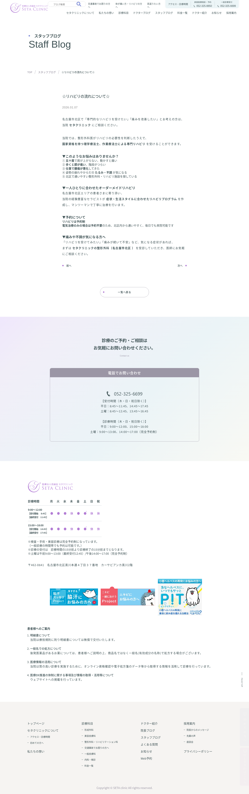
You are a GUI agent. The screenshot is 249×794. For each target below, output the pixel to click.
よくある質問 (149, 744)
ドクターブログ (142, 13)
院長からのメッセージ (198, 729)
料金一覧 (182, 13)
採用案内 (231, 13)
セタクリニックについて (80, 13)
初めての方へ (37, 742)
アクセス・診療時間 (40, 736)
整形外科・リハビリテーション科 (101, 741)
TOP (29, 72)
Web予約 (146, 758)
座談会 (190, 741)
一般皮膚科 (90, 753)
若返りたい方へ (154, 5)
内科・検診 (90, 759)
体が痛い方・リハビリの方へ (128, 5)
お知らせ (217, 13)
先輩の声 (191, 735)
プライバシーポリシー (198, 751)
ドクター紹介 (199, 13)
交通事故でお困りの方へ (99, 5)
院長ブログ (148, 730)
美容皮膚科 (90, 735)
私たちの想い (106, 13)
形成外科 (88, 729)
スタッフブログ (164, 13)
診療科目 (123, 13)
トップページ (35, 723)
